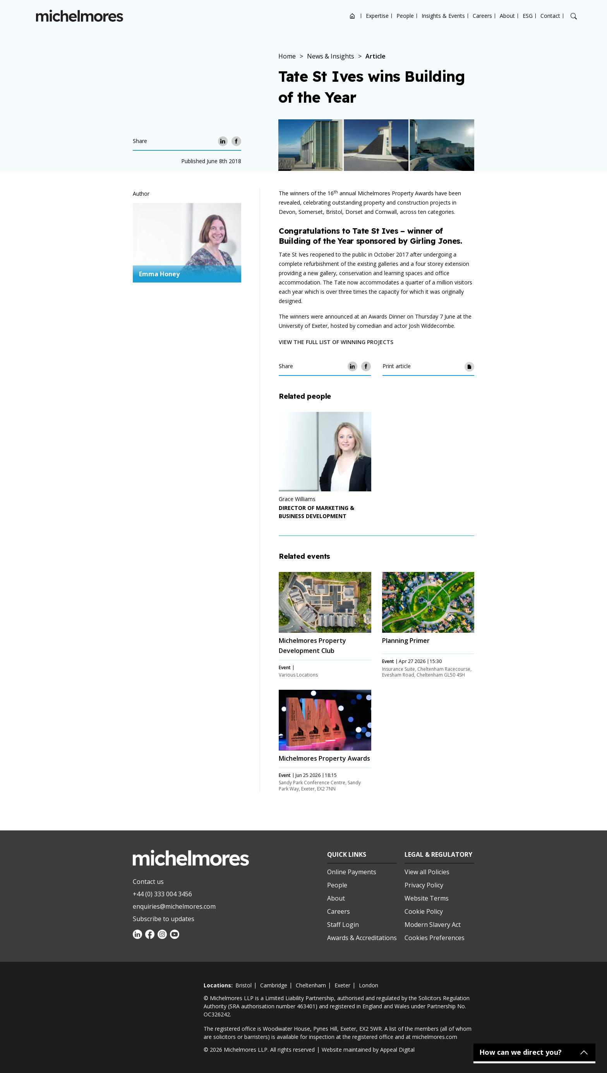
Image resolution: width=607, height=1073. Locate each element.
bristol (243, 985)
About (507, 15)
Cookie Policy (424, 911)
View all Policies (427, 872)
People (405, 15)
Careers (482, 15)
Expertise (377, 15)
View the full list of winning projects (336, 342)
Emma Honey (159, 274)
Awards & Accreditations (362, 937)
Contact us (148, 881)
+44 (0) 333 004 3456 (162, 894)
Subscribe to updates (163, 919)
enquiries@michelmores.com (174, 906)
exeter (342, 985)
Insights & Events (443, 15)
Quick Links (346, 854)
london (368, 985)
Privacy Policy (424, 885)
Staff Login (343, 924)
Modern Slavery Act (433, 924)
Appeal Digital (397, 1049)
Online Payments (351, 872)
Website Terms (427, 898)
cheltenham (311, 985)
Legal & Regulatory (438, 854)
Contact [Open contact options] (550, 15)
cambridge (273, 985)
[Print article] (469, 366)
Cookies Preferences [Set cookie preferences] (435, 937)
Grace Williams (297, 499)
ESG (528, 15)
